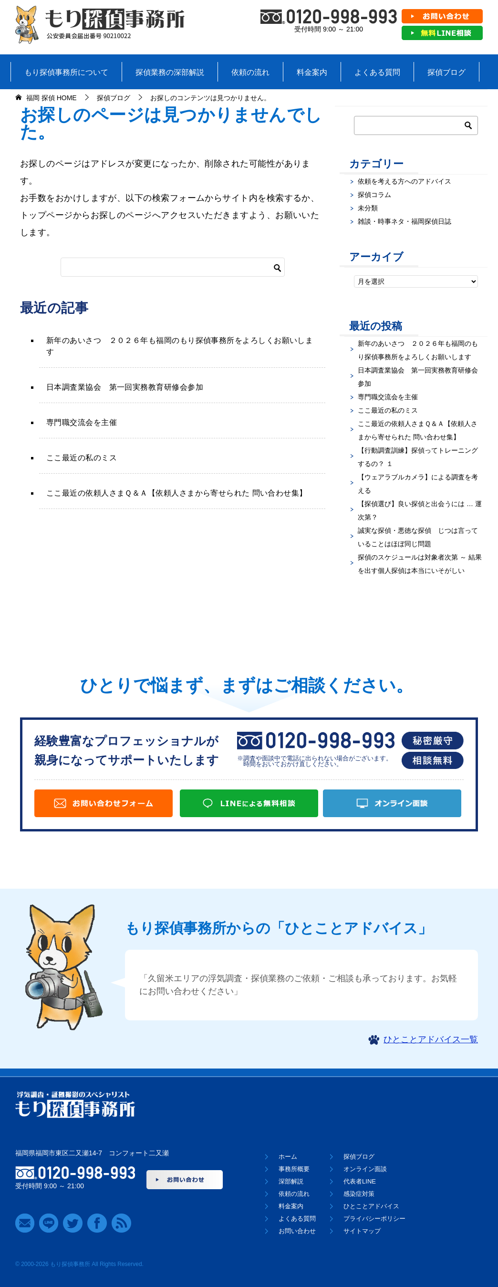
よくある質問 (377, 72)
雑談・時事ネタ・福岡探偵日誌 (404, 221)
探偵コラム (374, 194)
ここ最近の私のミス (81, 458)
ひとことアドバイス (371, 1206)
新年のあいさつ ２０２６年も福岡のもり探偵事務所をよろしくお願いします (179, 346)
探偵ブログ (446, 72)
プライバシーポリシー (374, 1218)
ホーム (288, 1156)
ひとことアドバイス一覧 (431, 1039)
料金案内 (312, 72)
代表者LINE (359, 1181)
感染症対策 (358, 1193)
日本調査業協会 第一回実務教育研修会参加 (124, 387)
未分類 (368, 208)
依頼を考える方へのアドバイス (404, 181)
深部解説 (291, 1181)
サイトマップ (362, 1231)
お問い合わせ (297, 1231)
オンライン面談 (365, 1169)
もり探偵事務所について (66, 72)
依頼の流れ (250, 72)
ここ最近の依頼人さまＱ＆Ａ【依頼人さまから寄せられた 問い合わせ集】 (176, 493)
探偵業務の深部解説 (169, 72)
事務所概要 (294, 1169)
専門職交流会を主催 (81, 422)
